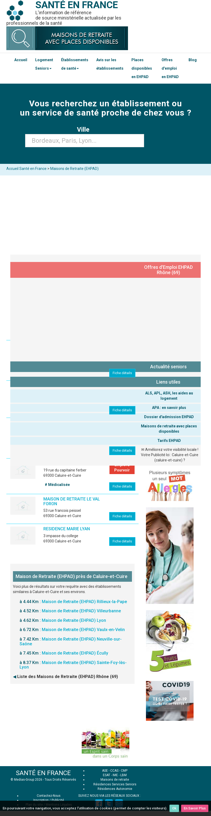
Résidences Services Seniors (114, 784)
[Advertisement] (105, 215)
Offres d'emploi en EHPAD (170, 68)
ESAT (106, 775)
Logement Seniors (44, 64)
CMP (124, 770)
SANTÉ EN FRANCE (43, 773)
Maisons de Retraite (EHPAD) (74, 168)
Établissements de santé (74, 64)
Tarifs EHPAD (169, 440)
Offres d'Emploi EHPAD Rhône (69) (168, 269)
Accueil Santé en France (26, 168)
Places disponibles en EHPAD (141, 68)
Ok (174, 808)
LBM (123, 775)
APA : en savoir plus (169, 407)
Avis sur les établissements (109, 64)
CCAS (114, 770)
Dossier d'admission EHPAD (169, 417)
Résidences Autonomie (115, 789)
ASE (105, 770)
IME (115, 775)
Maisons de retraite (114, 779)
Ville (85, 129)
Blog (193, 60)
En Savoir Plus (195, 808)
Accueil (20, 60)
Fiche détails (122, 373)
